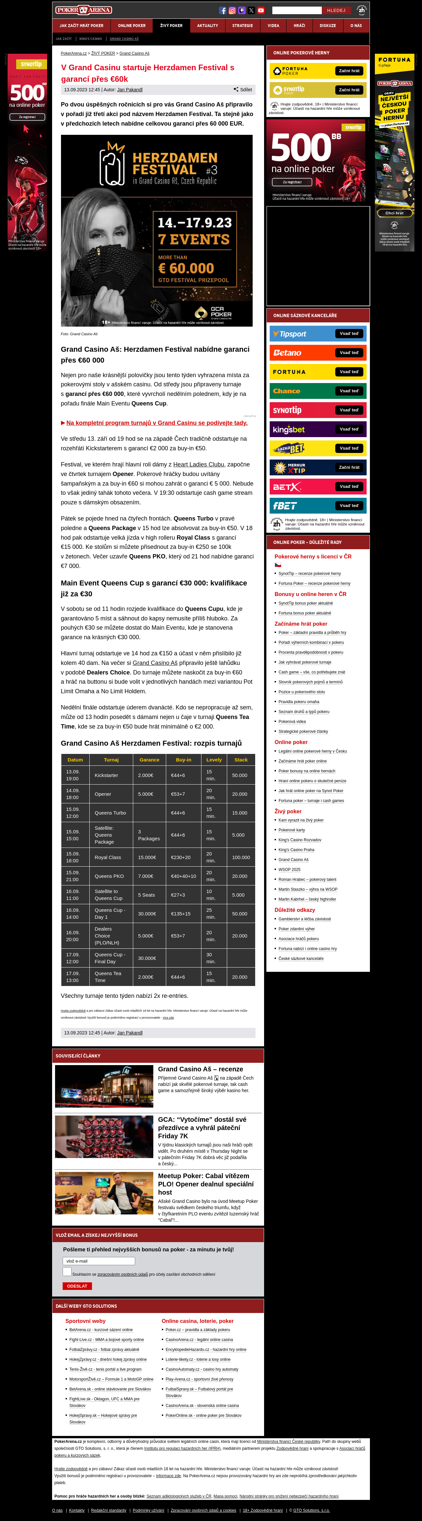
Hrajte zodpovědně (73, 1010)
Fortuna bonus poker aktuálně (305, 613)
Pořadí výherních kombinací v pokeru (311, 642)
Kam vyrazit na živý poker (301, 820)
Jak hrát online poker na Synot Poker (311, 791)
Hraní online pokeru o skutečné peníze (312, 781)
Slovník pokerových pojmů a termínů (311, 682)
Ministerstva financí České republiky (288, 1441)
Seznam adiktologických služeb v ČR (178, 1496)
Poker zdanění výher (297, 929)
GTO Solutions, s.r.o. (311, 1510)
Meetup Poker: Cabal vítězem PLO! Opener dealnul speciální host (206, 1184)
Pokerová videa (292, 721)
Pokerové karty (292, 830)
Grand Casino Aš (124, 39)
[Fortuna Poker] (394, 250)
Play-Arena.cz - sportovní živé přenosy (199, 1379)
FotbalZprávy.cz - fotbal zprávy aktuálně (104, 1349)
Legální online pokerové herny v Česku (313, 751)
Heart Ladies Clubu (198, 464)
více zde (168, 1017)
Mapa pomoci (225, 1496)
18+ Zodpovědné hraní (263, 1510)
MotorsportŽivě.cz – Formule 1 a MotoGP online (112, 1379)
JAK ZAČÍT (64, 39)
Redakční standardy (108, 1510)
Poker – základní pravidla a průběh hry (312, 632)
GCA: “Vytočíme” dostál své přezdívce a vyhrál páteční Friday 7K (202, 1128)
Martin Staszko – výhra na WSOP (308, 889)
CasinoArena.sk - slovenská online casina (202, 1405)
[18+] (362, 10)
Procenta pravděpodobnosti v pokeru (311, 652)
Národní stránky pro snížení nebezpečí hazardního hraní (289, 1496)
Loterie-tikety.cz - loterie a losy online (198, 1359)
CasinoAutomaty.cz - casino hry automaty (202, 1369)
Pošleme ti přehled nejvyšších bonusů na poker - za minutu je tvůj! (148, 1249)
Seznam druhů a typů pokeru (304, 711)
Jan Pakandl (129, 89)
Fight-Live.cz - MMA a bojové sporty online (107, 1339)
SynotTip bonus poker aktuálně (306, 603)
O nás (57, 1510)
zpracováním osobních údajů (123, 1274)
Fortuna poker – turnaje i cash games (311, 800)
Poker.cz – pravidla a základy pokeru (198, 1329)
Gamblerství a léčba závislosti (305, 919)
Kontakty (77, 1510)
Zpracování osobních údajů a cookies (203, 1510)
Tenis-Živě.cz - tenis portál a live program (106, 1369)
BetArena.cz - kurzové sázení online (101, 1329)
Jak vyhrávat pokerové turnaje (305, 662)
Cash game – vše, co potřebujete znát (312, 672)
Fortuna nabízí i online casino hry (308, 948)
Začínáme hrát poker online (303, 761)
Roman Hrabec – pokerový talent (307, 879)
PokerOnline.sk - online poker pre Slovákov (204, 1415)
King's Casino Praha (296, 850)
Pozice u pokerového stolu (302, 692)
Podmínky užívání (148, 1510)
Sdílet (243, 89)
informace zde (168, 1476)
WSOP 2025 (289, 869)
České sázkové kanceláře (301, 958)
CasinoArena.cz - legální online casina (199, 1339)
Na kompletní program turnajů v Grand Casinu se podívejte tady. (157, 423)
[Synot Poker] (315, 200)
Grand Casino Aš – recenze (200, 1069)
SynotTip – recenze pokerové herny (310, 573)
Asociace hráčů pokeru (299, 939)
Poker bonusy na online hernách (307, 771)
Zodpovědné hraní (292, 1448)
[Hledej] (297, 10)
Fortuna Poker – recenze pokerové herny (314, 583)
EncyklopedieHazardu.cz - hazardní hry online (206, 1349)
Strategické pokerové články (303, 731)
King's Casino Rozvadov (300, 840)
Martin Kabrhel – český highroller (307, 899)
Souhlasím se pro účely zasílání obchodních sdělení (144, 1274)
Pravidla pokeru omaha (299, 702)
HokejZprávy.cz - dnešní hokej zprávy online (108, 1359)
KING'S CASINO (90, 39)
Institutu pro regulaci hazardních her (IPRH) (182, 1448)
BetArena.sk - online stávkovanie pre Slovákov (110, 1389)
